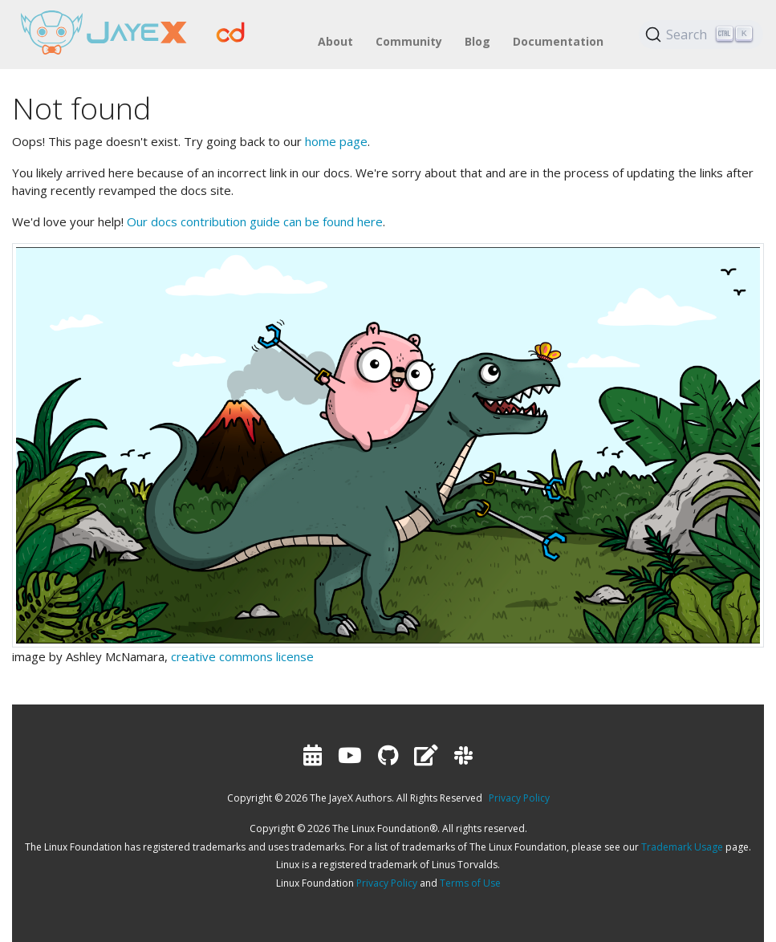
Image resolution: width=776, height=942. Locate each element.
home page (336, 141)
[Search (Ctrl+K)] (701, 34)
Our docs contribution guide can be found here (255, 221)
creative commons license (242, 656)
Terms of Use (470, 883)
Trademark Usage (682, 847)
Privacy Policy (519, 798)
